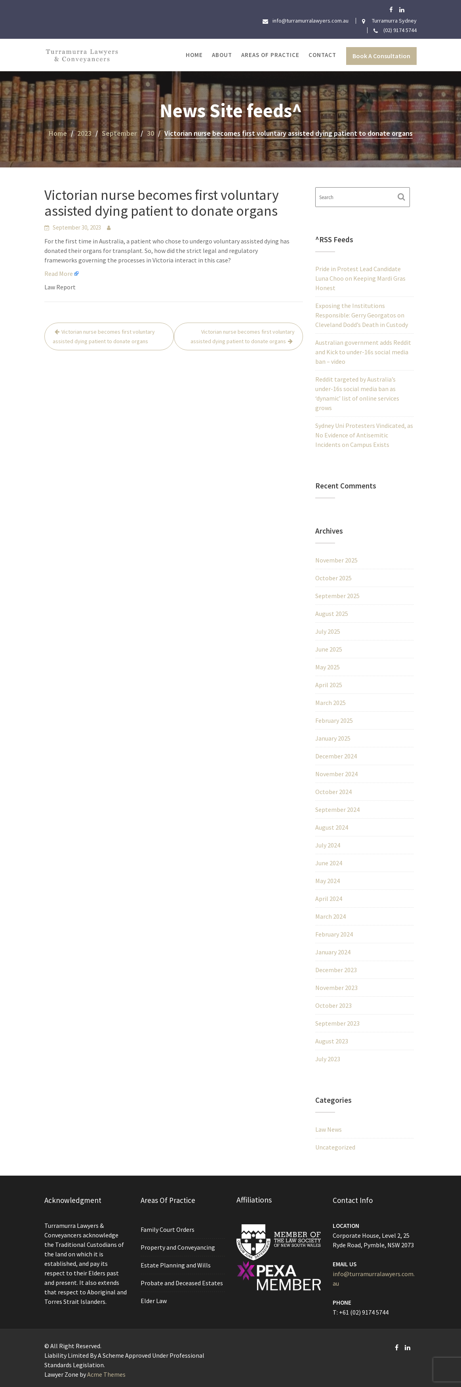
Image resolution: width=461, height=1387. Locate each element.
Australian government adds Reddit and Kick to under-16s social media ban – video (363, 351)
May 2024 (327, 881)
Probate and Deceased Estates (181, 1282)
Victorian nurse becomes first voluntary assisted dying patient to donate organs (104, 336)
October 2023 (333, 1005)
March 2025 (330, 703)
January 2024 (333, 952)
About (222, 55)
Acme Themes (106, 1374)
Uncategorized (335, 1147)
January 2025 (333, 738)
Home (194, 55)
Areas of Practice (270, 55)
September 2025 (337, 596)
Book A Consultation (381, 56)
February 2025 (334, 720)
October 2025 (333, 578)
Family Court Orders (167, 1230)
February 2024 (334, 934)
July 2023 (327, 1059)
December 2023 (336, 970)
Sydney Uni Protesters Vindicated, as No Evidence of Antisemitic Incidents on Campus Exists (364, 435)
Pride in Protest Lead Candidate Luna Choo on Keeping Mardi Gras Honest (360, 278)
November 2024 (336, 774)
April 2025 (328, 685)
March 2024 (330, 916)
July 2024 (327, 845)
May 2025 (327, 667)
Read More (58, 273)
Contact (322, 55)
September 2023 (337, 1023)
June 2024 (328, 863)
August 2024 (331, 827)
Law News (328, 1129)
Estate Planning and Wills (175, 1265)
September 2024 (337, 809)
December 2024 (336, 756)
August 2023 (331, 1041)
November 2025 (336, 560)
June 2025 (328, 649)
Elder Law (154, 1300)
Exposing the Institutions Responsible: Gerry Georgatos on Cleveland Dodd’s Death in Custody (361, 315)
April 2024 (328, 898)
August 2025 (331, 614)
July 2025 (327, 631)
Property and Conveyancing (177, 1247)
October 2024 (333, 792)
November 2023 (336, 988)
